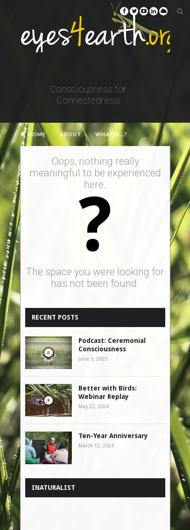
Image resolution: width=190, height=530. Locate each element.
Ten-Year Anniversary (113, 435)
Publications (86, 157)
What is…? (111, 134)
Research (35, 157)
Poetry (84, 181)
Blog (151, 181)
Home (37, 134)
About (70, 134)
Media (119, 181)
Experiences (39, 181)
